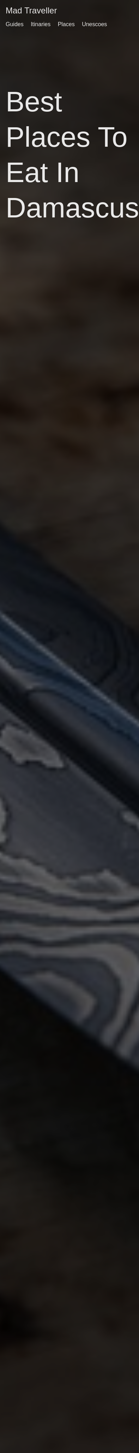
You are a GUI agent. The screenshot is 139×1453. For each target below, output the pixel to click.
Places (66, 24)
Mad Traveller (31, 10)
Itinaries (40, 24)
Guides (15, 24)
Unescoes (94, 24)
